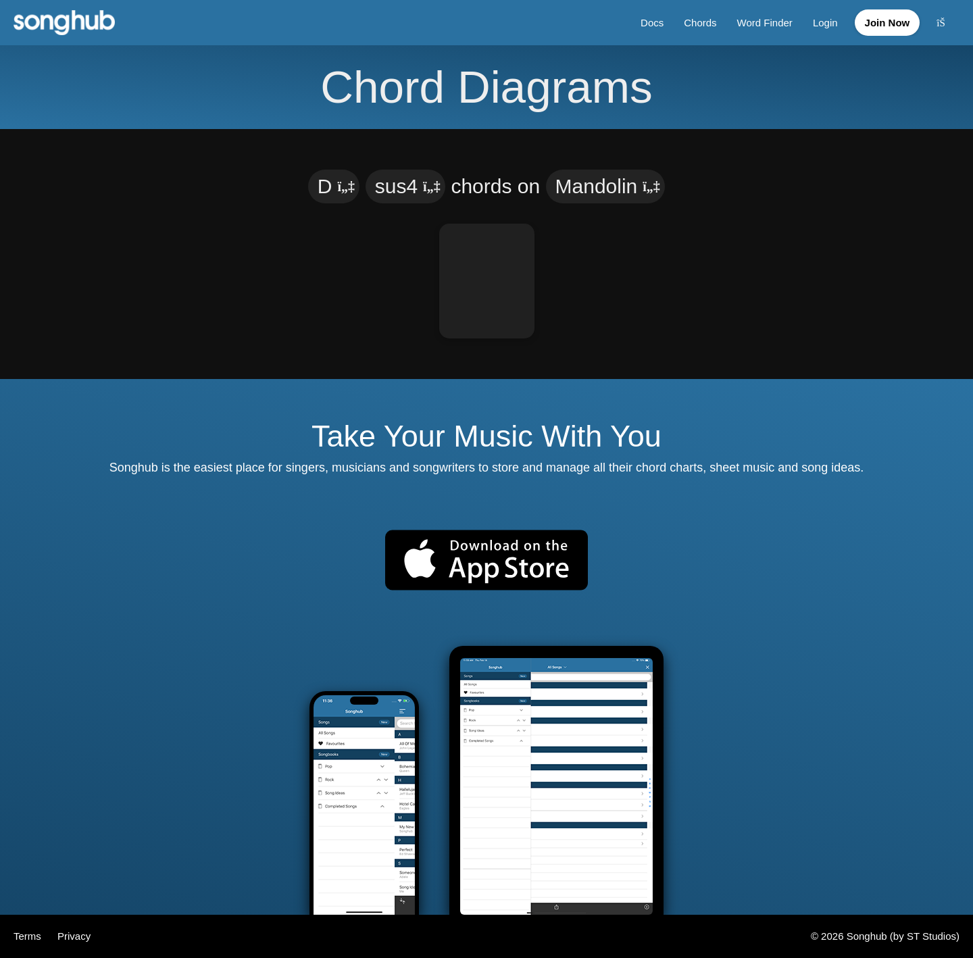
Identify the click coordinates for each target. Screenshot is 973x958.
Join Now (887, 22)
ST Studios (931, 936)
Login (825, 22)
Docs (652, 22)
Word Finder (765, 22)
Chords (700, 22)
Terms (29, 936)
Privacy (74, 936)
